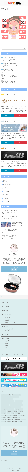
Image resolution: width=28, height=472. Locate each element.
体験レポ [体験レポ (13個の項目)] (4, 411)
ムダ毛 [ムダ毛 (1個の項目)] (4, 407)
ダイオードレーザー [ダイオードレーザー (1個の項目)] (14, 405)
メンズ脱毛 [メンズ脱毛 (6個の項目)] (9, 407)
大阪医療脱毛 (6, 310)
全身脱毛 (7, 342)
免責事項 (19, 468)
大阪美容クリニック (10, 320)
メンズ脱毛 (6, 201)
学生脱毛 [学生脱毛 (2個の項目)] (18, 413)
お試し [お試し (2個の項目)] (20, 394)
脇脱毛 (6, 347)
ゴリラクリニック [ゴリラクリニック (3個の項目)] (6, 405)
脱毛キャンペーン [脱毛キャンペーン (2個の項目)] (17, 417)
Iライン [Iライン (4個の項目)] (4, 394)
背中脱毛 (7, 345)
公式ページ (20, 115)
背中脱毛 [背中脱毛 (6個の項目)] (9, 417)
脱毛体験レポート (8, 194)
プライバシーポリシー (11, 468)
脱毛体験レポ (6, 334)
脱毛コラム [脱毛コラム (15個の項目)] (4, 419)
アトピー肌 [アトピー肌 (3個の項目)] (16, 396)
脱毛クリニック (7, 184)
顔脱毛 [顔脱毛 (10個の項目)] (9, 421)
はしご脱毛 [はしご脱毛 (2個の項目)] (4, 396)
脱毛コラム (6, 198)
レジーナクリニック (10, 319)
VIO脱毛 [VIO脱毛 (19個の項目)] (9, 394)
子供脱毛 (7, 343)
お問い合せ (4, 460)
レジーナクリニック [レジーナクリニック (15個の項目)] (17, 407)
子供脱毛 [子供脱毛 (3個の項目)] (4, 413)
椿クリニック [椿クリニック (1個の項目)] (5, 415)
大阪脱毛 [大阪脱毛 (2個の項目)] (21, 411)
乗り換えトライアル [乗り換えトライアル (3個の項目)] (19, 409)
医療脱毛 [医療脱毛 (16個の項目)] (15, 411)
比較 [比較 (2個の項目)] (10, 415)
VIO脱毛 (5, 188)
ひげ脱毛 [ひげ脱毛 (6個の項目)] (10, 396)
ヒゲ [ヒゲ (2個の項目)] (21, 405)
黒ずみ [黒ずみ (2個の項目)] (21, 421)
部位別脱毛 (6, 191)
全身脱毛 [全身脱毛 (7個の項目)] (9, 411)
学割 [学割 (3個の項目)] (9, 413)
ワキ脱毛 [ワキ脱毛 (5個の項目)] (12, 409)
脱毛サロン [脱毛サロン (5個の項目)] (11, 419)
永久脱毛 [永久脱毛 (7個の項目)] (15, 415)
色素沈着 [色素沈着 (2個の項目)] (4, 421)
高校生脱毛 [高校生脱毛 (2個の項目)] (15, 421)
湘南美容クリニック (10, 322)
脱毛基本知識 (6, 181)
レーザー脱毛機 (9, 329)
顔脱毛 (6, 349)
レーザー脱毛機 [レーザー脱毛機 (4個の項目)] (5, 409)
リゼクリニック (9, 317)
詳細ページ (8, 115)
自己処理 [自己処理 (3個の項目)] (24, 419)
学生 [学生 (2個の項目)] (13, 413)
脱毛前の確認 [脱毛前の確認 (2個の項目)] (17, 419)
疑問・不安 (8, 330)
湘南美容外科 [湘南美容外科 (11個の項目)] (22, 415)
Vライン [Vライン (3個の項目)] (14, 394)
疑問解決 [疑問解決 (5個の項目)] (4, 417)
